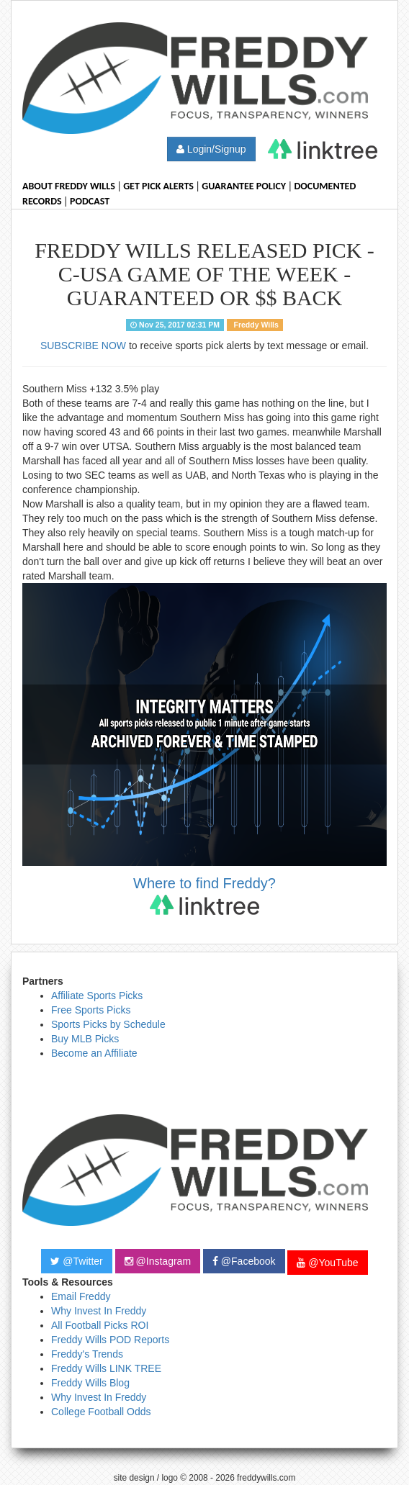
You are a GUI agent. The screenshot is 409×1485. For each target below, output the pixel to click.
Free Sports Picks (90, 1010)
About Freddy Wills (68, 186)
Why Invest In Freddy (98, 1311)
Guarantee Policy (244, 186)
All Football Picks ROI (99, 1325)
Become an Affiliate (94, 1053)
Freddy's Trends (87, 1354)
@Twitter (76, 1261)
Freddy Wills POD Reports (110, 1339)
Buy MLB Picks (85, 1038)
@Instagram (158, 1261)
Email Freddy (80, 1296)
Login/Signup (211, 149)
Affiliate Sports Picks (97, 995)
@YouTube (327, 1262)
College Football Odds (101, 1411)
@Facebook (244, 1261)
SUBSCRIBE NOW (83, 345)
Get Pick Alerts (158, 186)
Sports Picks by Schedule (108, 1024)
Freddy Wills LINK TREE (106, 1368)
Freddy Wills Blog (90, 1383)
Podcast (89, 201)
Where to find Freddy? (204, 895)
